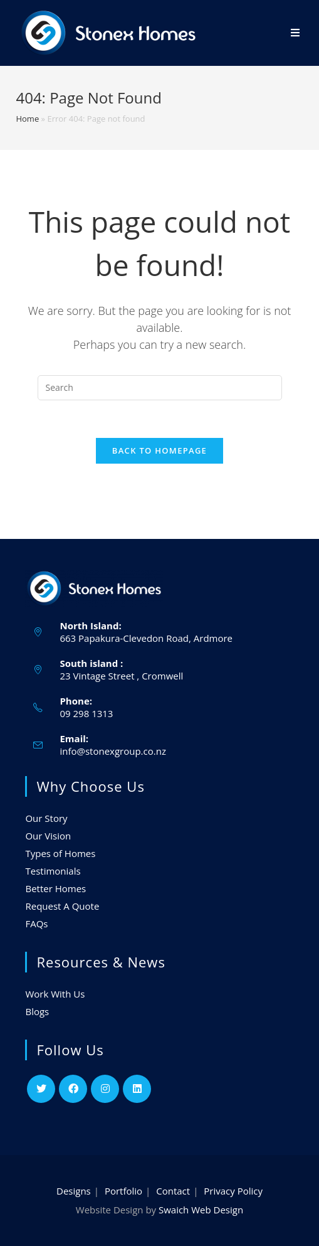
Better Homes (55, 888)
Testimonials (52, 871)
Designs (73, 1191)
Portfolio (123, 1191)
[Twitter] (41, 1089)
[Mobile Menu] (295, 32)
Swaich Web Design (201, 1209)
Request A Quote (62, 906)
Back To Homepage (159, 450)
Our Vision (48, 835)
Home (27, 118)
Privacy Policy (233, 1191)
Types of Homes (60, 853)
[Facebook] (73, 1089)
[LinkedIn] (137, 1089)
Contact (173, 1191)
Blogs (37, 1011)
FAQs (36, 923)
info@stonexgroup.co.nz (113, 751)
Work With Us (55, 994)
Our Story (46, 818)
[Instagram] (105, 1089)
